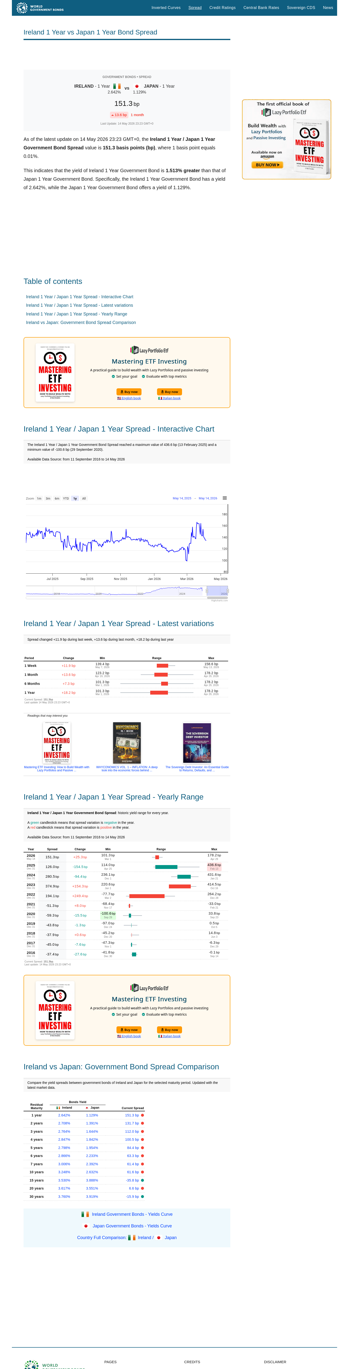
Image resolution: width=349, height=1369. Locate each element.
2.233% (92, 1156)
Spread (195, 8)
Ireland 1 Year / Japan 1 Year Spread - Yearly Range (76, 314)
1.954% (92, 1148)
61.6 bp (133, 1172)
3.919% (92, 1197)
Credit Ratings (222, 8)
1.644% (92, 1131)
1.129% (92, 1115)
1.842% (92, 1139)
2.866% (64, 1156)
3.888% (92, 1180)
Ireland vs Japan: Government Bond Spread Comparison (81, 322)
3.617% (64, 1188)
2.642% (64, 1115)
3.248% (64, 1172)
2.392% (92, 1164)
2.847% (64, 1139)
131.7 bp (132, 1123)
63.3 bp (133, 1156)
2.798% (64, 1148)
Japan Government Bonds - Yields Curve (132, 1226)
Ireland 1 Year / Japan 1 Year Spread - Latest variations (79, 305)
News (328, 8)
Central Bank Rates (261, 8)
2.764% (64, 1131)
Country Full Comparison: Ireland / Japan (127, 1237)
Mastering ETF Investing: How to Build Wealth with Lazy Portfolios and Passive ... (56, 768)
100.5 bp (132, 1139)
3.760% (64, 1197)
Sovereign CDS (301, 8)
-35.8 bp (133, 1180)
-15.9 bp (133, 1197)
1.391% (92, 1123)
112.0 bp (132, 1131)
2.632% (92, 1172)
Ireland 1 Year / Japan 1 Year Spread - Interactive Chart (79, 296)
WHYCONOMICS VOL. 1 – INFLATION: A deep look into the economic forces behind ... (127, 768)
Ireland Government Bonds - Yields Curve (132, 1214)
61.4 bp (133, 1164)
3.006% (64, 1164)
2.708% (64, 1123)
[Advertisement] (127, 55)
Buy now (129, 392)
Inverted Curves (166, 8)
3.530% (64, 1180)
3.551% (92, 1188)
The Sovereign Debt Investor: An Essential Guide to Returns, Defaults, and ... (197, 768)
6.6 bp (134, 1188)
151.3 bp (132, 1115)
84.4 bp (133, 1148)
